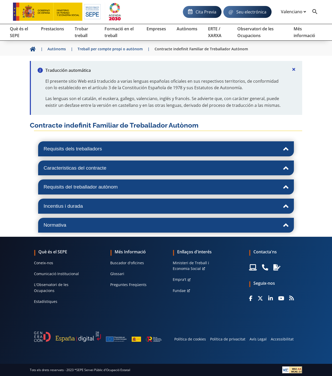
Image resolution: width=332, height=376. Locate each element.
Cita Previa (206, 12)
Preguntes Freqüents (128, 284)
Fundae (179, 290)
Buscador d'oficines (127, 262)
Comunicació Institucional (56, 273)
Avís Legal (258, 339)
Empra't (179, 279)
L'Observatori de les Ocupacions (51, 287)
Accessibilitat (282, 339)
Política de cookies (190, 339)
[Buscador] (315, 12)
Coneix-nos (43, 262)
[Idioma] (293, 12)
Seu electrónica (251, 12)
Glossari (117, 273)
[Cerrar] (294, 69)
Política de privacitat (227, 339)
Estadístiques (45, 301)
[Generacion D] (98, 337)
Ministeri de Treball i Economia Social (191, 265)
